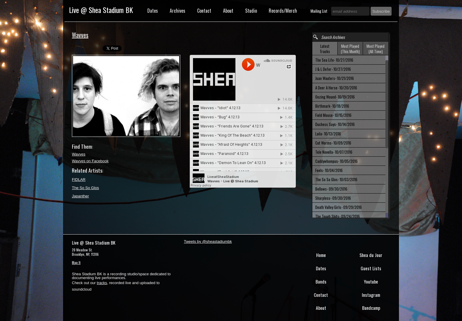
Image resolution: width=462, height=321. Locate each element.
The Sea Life (334, 60)
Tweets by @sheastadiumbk (208, 241)
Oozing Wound (335, 96)
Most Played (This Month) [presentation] (350, 48)
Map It (76, 262)
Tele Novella (333, 152)
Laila (328, 133)
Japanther (80, 196)
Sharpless (333, 198)
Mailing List (319, 11)
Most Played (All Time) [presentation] (376, 48)
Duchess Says (335, 124)
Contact (204, 10)
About (228, 10)
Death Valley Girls (338, 207)
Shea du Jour (370, 254)
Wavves (78, 154)
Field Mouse (333, 115)
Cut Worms (333, 142)
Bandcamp (371, 307)
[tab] (325, 48)
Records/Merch (283, 10)
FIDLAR (78, 179)
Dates (152, 10)
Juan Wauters (334, 78)
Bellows (331, 188)
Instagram (371, 294)
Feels (329, 170)
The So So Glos (85, 188)
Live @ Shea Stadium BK (101, 9)
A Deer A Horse (336, 87)
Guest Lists (371, 268)
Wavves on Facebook (90, 161)
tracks (102, 283)
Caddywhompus (336, 161)
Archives (177, 10)
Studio (251, 10)
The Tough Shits (337, 216)
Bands (321, 281)
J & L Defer (333, 69)
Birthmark (332, 106)
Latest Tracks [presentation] (325, 48)
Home (321, 254)
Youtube (371, 281)
